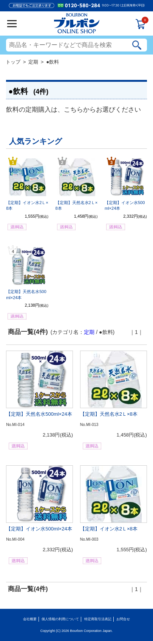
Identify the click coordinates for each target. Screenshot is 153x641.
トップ (13, 62)
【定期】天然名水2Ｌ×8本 (109, 414)
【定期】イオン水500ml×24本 (39, 529)
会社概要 (30, 619)
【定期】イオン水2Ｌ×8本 (109, 529)
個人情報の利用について (60, 619)
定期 (33, 62)
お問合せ (123, 619)
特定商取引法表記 (97, 619)
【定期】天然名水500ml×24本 (39, 414)
